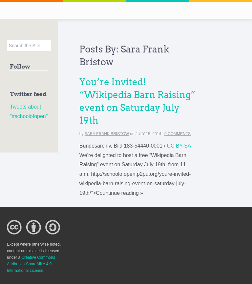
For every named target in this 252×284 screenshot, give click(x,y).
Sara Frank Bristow (107, 134)
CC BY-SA (179, 146)
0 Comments (177, 134)
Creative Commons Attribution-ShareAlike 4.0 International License (31, 264)
